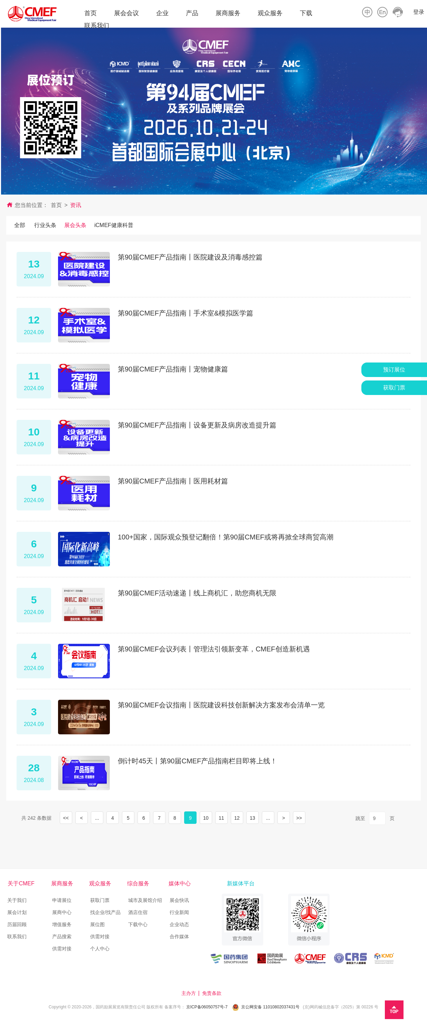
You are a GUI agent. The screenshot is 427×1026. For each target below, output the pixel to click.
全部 (19, 225)
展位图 (97, 924)
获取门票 (100, 900)
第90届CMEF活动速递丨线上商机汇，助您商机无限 (197, 593)
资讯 (75, 205)
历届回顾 (17, 924)
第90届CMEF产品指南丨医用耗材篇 (173, 481)
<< (66, 818)
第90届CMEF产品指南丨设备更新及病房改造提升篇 (197, 425)
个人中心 (100, 948)
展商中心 (62, 912)
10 (206, 818)
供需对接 (62, 948)
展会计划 (17, 912)
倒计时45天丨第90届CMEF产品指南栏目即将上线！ (197, 761)
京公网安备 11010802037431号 (270, 1007)
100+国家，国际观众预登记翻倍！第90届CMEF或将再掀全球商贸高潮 (225, 537)
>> (299, 818)
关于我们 (17, 900)
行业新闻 (179, 912)
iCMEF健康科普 (113, 225)
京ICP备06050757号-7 (207, 1007)
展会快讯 (179, 900)
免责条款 (212, 993)
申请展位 (62, 900)
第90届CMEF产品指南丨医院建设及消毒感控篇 (190, 257)
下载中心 (138, 924)
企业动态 (179, 924)
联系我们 (17, 936)
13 (252, 818)
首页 (56, 205)
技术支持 (236, 993)
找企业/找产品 (105, 912)
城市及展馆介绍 (145, 900)
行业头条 (45, 225)
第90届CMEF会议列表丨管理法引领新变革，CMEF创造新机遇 (214, 649)
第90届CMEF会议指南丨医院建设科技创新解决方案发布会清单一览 (221, 705)
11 (221, 818)
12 (237, 818)
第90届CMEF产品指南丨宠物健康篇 (173, 369)
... (97, 818)
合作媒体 (179, 936)
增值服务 (62, 924)
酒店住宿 (138, 912)
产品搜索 (62, 936)
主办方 (189, 993)
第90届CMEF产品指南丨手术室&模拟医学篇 (185, 313)
